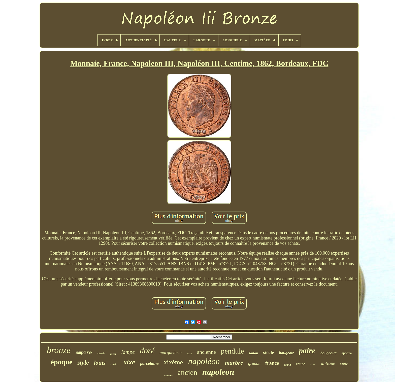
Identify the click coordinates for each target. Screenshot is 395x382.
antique (328, 363)
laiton (253, 353)
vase (189, 353)
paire (307, 350)
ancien (187, 372)
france (272, 363)
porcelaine (149, 363)
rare (313, 364)
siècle (268, 352)
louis (100, 363)
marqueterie (171, 352)
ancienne (206, 352)
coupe (300, 364)
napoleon (218, 371)
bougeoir (286, 353)
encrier (168, 375)
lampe (128, 352)
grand (287, 364)
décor (113, 354)
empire (84, 352)
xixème (173, 362)
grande (254, 363)
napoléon (204, 361)
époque (62, 362)
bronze (59, 350)
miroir (101, 353)
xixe (129, 362)
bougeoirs (328, 353)
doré (147, 350)
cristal (114, 364)
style (83, 362)
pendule (232, 351)
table (344, 364)
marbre (234, 362)
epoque (347, 353)
